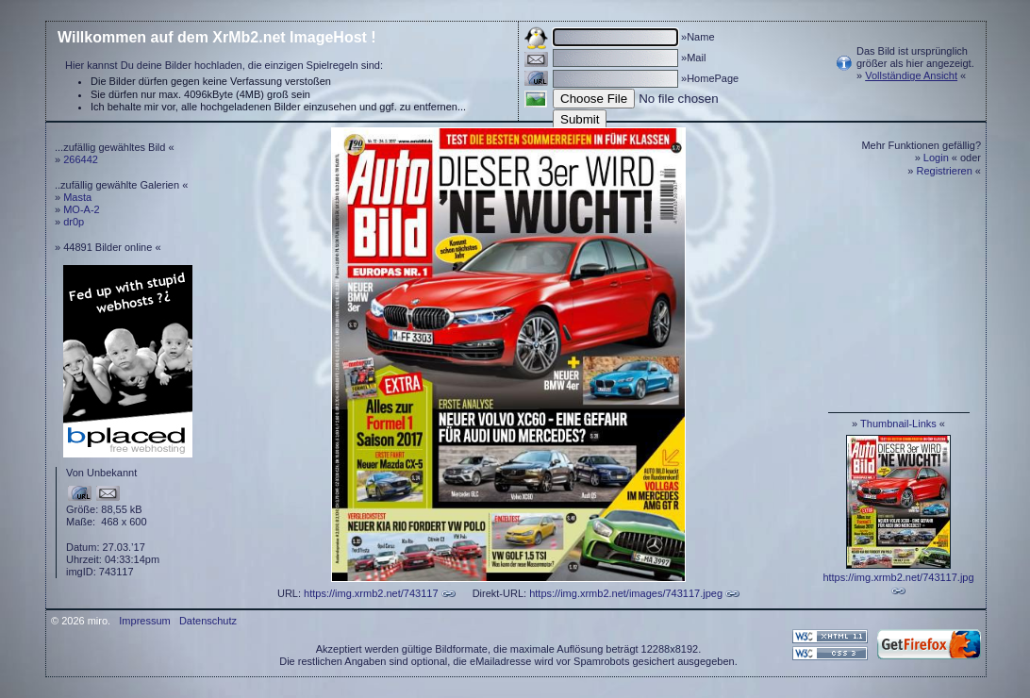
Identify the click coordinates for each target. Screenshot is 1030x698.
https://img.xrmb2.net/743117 (371, 593)
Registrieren (944, 170)
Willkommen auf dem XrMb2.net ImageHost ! (217, 37)
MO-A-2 (81, 209)
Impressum (144, 620)
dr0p (73, 221)
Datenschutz (208, 620)
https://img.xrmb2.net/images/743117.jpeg (626, 593)
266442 (80, 159)
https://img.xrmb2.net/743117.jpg (897, 577)
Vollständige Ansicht (911, 75)
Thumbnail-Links (898, 423)
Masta (77, 197)
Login (936, 157)
